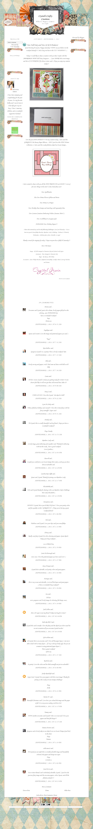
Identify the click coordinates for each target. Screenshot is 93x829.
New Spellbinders (46, 192)
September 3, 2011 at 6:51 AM (48, 324)
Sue (47, 594)
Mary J (46, 392)
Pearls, (59, 260)
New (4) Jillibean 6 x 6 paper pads (46, 219)
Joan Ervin (46, 769)
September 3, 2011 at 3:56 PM (48, 588)
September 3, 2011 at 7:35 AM (48, 355)
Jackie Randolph (46, 674)
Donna (47, 307)
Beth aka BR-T (46, 622)
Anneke (46, 420)
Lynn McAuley (46, 404)
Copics (61, 251)
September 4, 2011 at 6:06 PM (48, 668)
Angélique (46, 330)
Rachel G (46, 661)
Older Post (67, 790)
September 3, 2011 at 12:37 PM (48, 481)
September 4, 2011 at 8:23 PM (48, 691)
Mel (46, 520)
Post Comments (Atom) (50, 795)
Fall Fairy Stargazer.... (36, 58)
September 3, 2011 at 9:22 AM (48, 398)
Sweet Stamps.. (61, 145)
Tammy (46, 712)
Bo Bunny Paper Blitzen (40, 142)
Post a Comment (46, 787)
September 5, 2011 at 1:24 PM (48, 742)
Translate (14, 47)
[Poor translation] (48, 804)
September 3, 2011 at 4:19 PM (48, 604)
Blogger (81, 37)
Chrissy (46, 533)
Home (47, 790)
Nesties (47, 262)
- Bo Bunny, (45, 257)
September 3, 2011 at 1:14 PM (48, 527)
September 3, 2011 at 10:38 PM (48, 632)
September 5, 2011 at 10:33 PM (48, 781)
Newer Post (26, 790)
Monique (46, 579)
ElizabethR (46, 486)
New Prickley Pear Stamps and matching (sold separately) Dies (46, 208)
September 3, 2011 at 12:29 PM (48, 468)
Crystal (15, 89)
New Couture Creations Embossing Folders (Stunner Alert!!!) (46, 213)
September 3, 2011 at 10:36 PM (48, 616)
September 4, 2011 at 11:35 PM (48, 706)
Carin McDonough (46, 553)
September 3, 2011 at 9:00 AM (48, 386)
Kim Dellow (46, 348)
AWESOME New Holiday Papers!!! (46, 224)
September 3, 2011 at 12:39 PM (48, 496)
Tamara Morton (46, 728)
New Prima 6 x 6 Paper (46, 203)
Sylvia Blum (46, 637)
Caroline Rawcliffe (46, 474)
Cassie (46, 376)
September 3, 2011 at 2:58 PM (48, 547)
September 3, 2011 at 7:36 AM (48, 370)
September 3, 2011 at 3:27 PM (48, 560)
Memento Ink (47, 251)
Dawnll (46, 458)
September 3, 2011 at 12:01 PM (48, 453)
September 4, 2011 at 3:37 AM (48, 655)
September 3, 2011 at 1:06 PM (48, 514)
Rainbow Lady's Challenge (50, 232)
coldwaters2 (46, 748)
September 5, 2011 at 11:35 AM (48, 722)
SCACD (36, 251)
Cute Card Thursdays (59, 229)
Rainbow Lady (46, 440)
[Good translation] (43, 804)
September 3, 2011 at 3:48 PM (48, 573)
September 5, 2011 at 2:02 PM (48, 763)
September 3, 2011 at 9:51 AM (48, 414)
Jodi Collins (46, 609)
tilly (46, 361)
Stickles (55, 260)
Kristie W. (46, 697)
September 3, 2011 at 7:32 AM (48, 342)
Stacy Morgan (46, 566)
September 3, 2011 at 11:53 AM (48, 435)
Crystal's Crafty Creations (45, 17)
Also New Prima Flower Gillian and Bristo (46, 197)
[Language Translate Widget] (15, 42)
